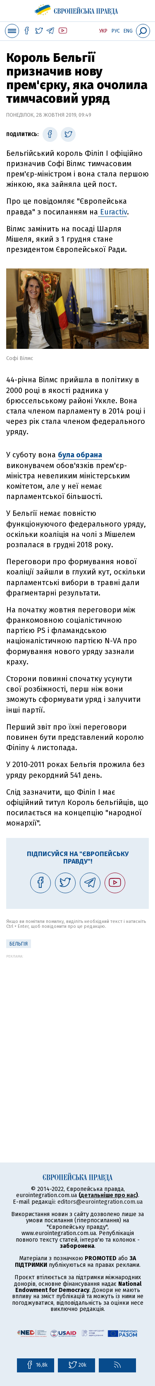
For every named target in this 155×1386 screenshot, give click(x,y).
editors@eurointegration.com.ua (100, 1201)
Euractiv (112, 211)
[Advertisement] (77, 1035)
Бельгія (19, 944)
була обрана (80, 454)
